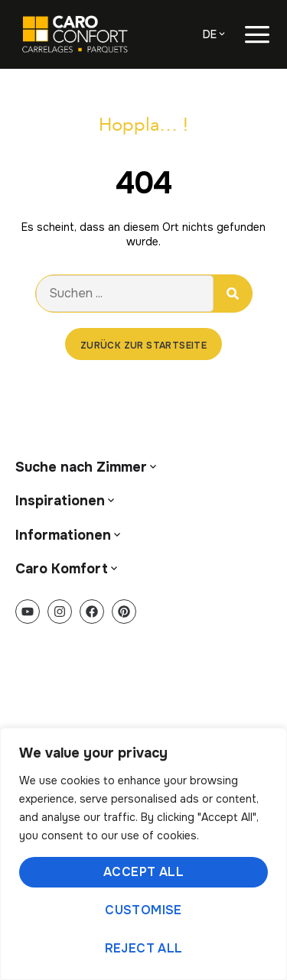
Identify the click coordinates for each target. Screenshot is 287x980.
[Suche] (233, 293)
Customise (143, 910)
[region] (143, 854)
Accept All (143, 872)
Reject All (144, 948)
